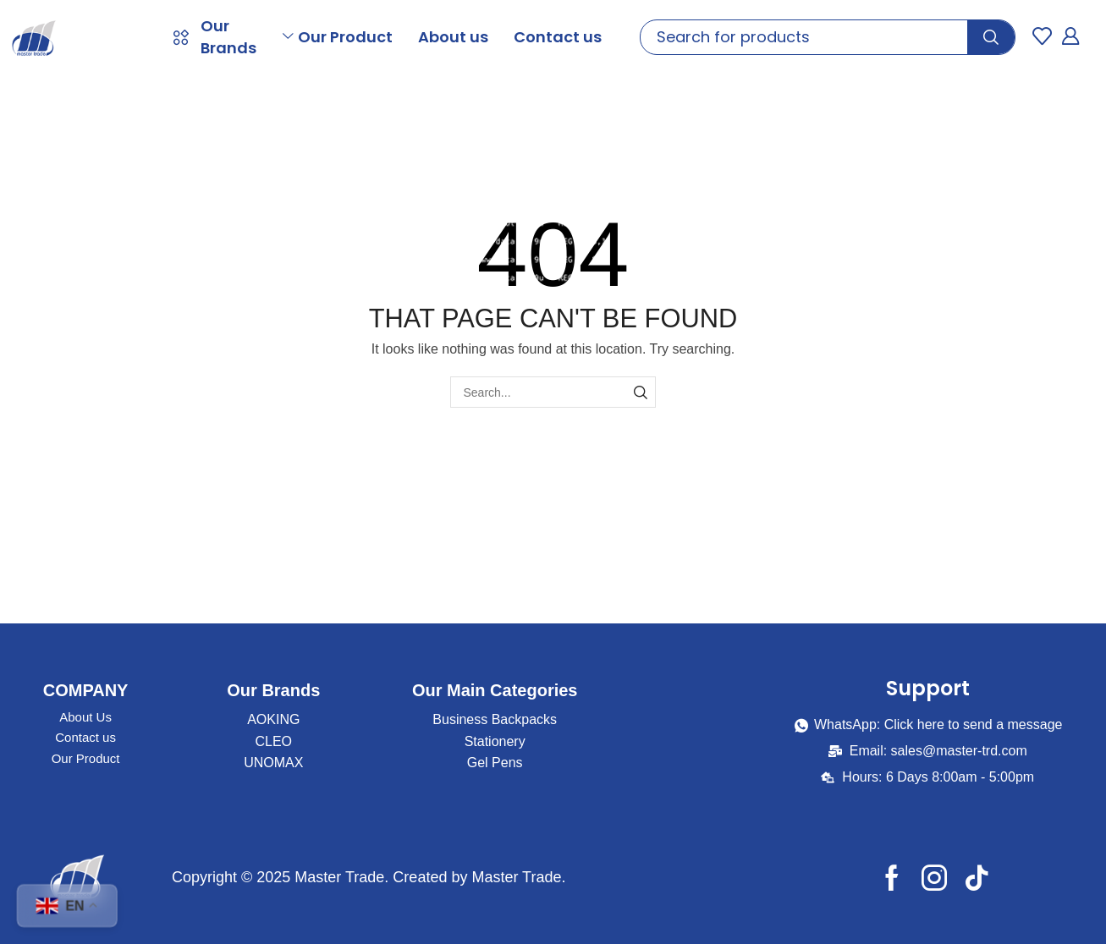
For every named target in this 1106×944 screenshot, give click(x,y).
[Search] (991, 37)
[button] (1042, 36)
